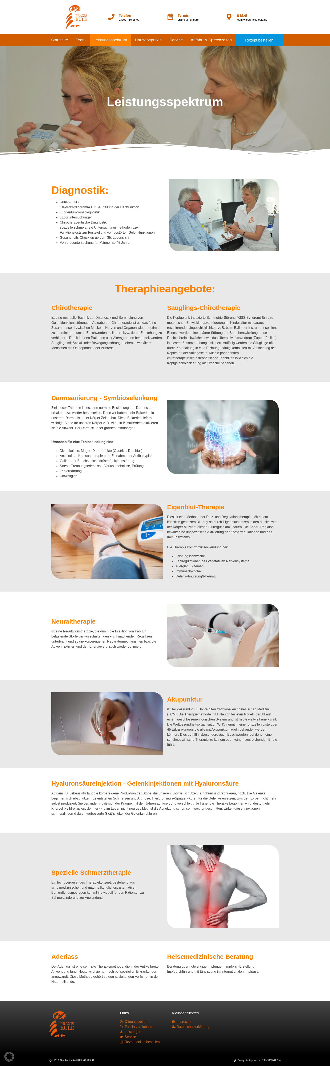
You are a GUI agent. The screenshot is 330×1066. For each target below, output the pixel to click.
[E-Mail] (229, 17)
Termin (183, 15)
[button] (9, 1056)
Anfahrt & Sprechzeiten (211, 40)
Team (80, 40)
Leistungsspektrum (110, 40)
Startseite (59, 40)
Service (176, 40)
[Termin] (170, 17)
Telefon (125, 15)
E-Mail (242, 15)
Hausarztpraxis (148, 40)
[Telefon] (111, 17)
